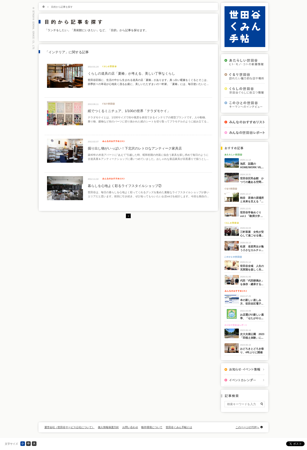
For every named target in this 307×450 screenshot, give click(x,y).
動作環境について (151, 427)
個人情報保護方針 (108, 427)
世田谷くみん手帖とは (179, 427)
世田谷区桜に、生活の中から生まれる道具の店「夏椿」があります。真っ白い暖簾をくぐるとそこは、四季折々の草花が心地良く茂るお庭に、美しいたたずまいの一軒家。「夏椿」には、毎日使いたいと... (148, 81)
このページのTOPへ (247, 427)
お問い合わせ (130, 427)
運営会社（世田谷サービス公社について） (69, 427)
